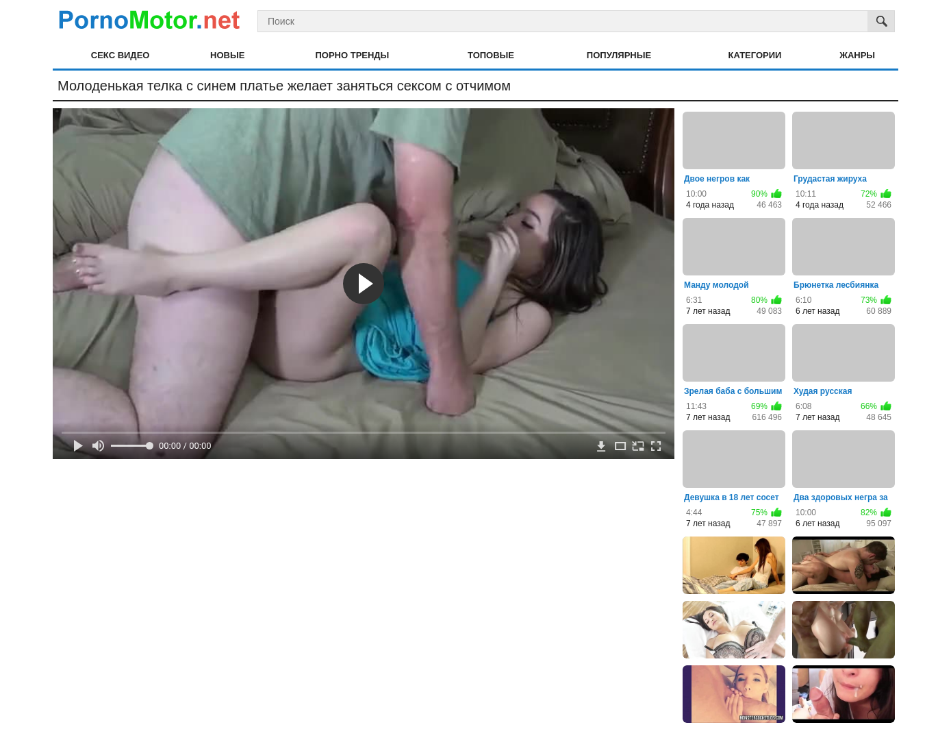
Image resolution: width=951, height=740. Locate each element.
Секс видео (120, 55)
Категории (755, 55)
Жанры (857, 55)
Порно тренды (352, 55)
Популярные (619, 55)
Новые (227, 55)
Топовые (491, 55)
